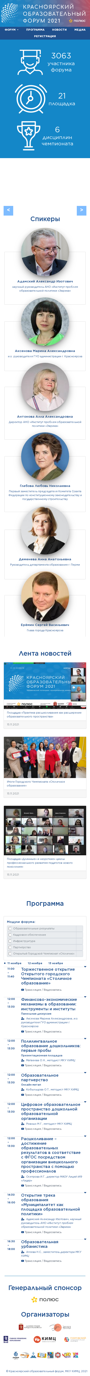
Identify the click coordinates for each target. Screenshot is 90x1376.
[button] (8, 211)
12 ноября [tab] (35, 963)
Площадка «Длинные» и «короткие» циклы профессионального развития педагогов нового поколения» (40, 862)
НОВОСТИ (59, 29)
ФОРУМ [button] (10, 29)
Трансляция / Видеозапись (43, 989)
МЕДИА (79, 29)
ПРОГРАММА (35, 29)
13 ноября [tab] (55, 963)
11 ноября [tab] (14, 963)
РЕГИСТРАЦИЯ (45, 36)
